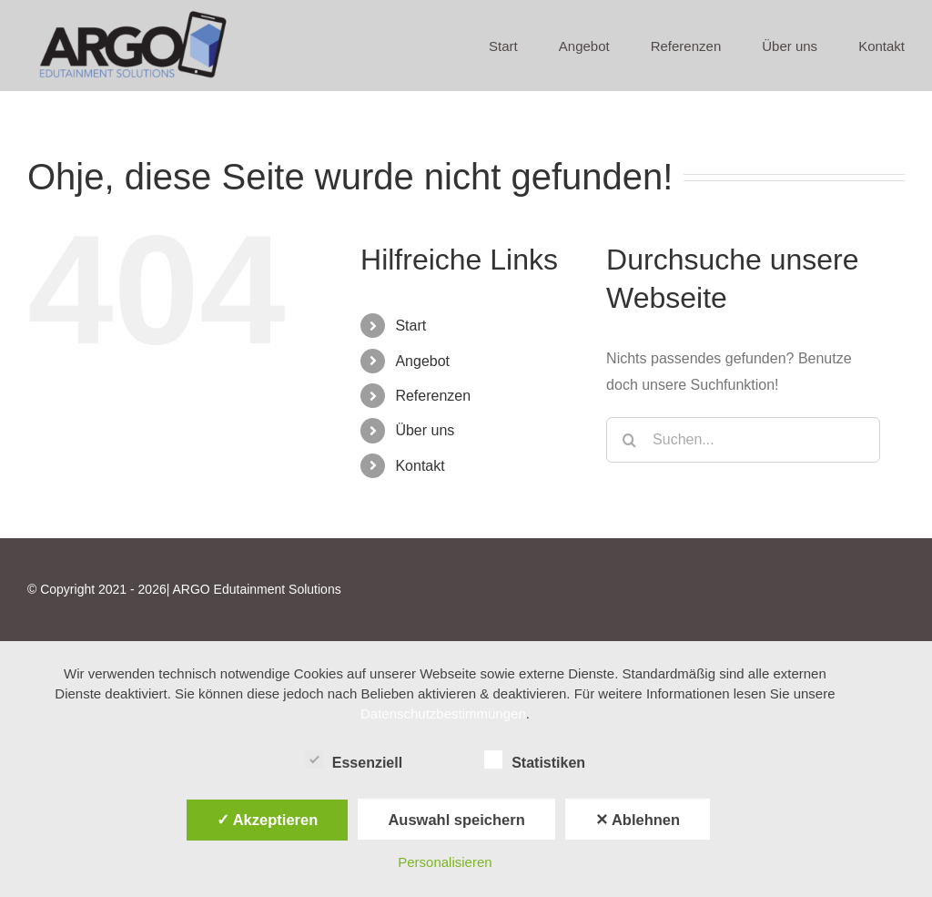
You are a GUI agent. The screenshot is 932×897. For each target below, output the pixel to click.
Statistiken (534, 760)
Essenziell (353, 760)
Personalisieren (444, 862)
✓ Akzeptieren (268, 819)
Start (410, 325)
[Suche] (629, 440)
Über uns (424, 430)
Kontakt (419, 466)
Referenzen (433, 395)
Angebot (422, 361)
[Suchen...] (743, 440)
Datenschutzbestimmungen (443, 713)
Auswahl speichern (456, 819)
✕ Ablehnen (637, 819)
